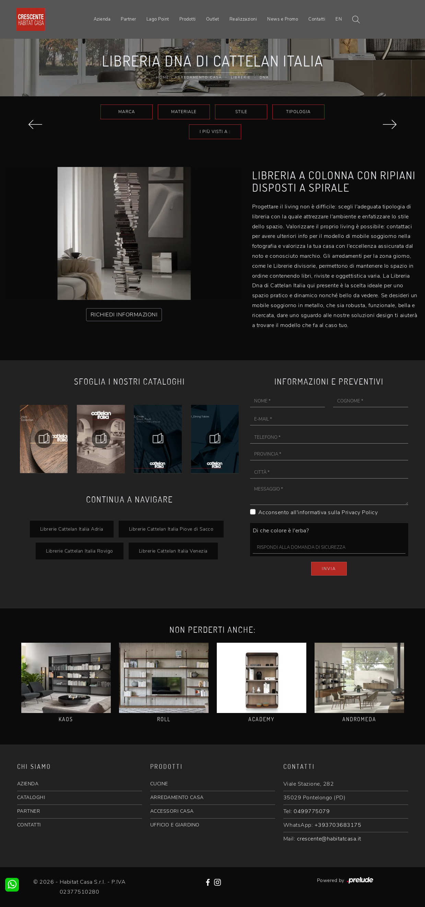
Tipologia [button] (298, 111)
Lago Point (157, 19)
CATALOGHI (31, 797)
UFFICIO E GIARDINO (175, 825)
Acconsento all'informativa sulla (318, 512)
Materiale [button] (184, 111)
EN (338, 19)
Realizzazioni (243, 19)
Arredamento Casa (198, 77)
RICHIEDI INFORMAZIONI (124, 314)
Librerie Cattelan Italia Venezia (173, 550)
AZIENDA (28, 784)
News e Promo (282, 19)
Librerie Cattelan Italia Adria (71, 528)
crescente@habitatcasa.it (329, 839)
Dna (264, 77)
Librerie (241, 77)
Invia (329, 568)
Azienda (102, 19)
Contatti (316, 19)
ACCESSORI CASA (172, 811)
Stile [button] (241, 111)
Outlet (212, 19)
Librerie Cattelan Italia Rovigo (79, 550)
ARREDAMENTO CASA (177, 797)
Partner (128, 19)
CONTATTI (29, 825)
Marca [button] (126, 111)
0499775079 (312, 811)
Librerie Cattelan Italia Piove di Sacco (171, 528)
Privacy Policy (360, 512)
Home (162, 77)
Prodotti (187, 19)
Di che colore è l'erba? (281, 530)
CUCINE (159, 784)
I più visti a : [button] (215, 131)
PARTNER (28, 811)
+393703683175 (338, 825)
